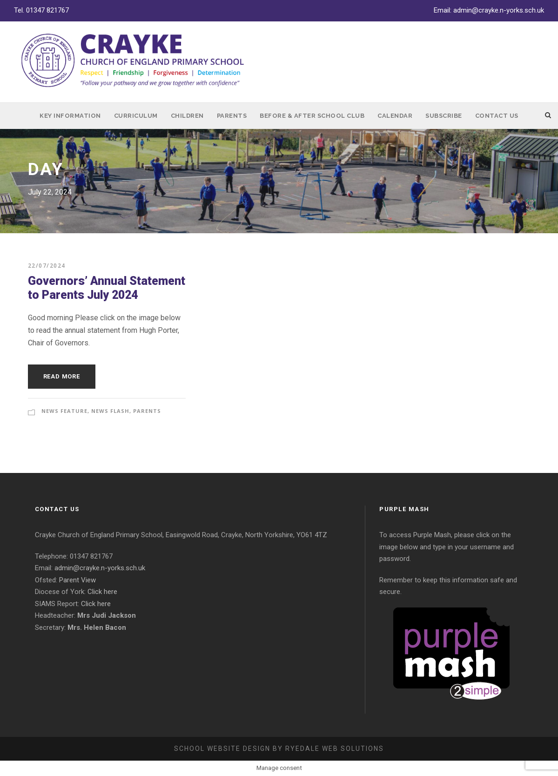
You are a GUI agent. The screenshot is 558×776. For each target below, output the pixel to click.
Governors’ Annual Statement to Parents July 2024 (106, 288)
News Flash (110, 410)
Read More (61, 376)
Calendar (394, 115)
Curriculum (136, 115)
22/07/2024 (47, 266)
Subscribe (443, 115)
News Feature (64, 410)
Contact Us (496, 115)
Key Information (70, 115)
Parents (232, 115)
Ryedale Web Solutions (334, 748)
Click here (102, 591)
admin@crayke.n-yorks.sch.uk (498, 10)
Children (187, 115)
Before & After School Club (312, 115)
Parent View (77, 580)
